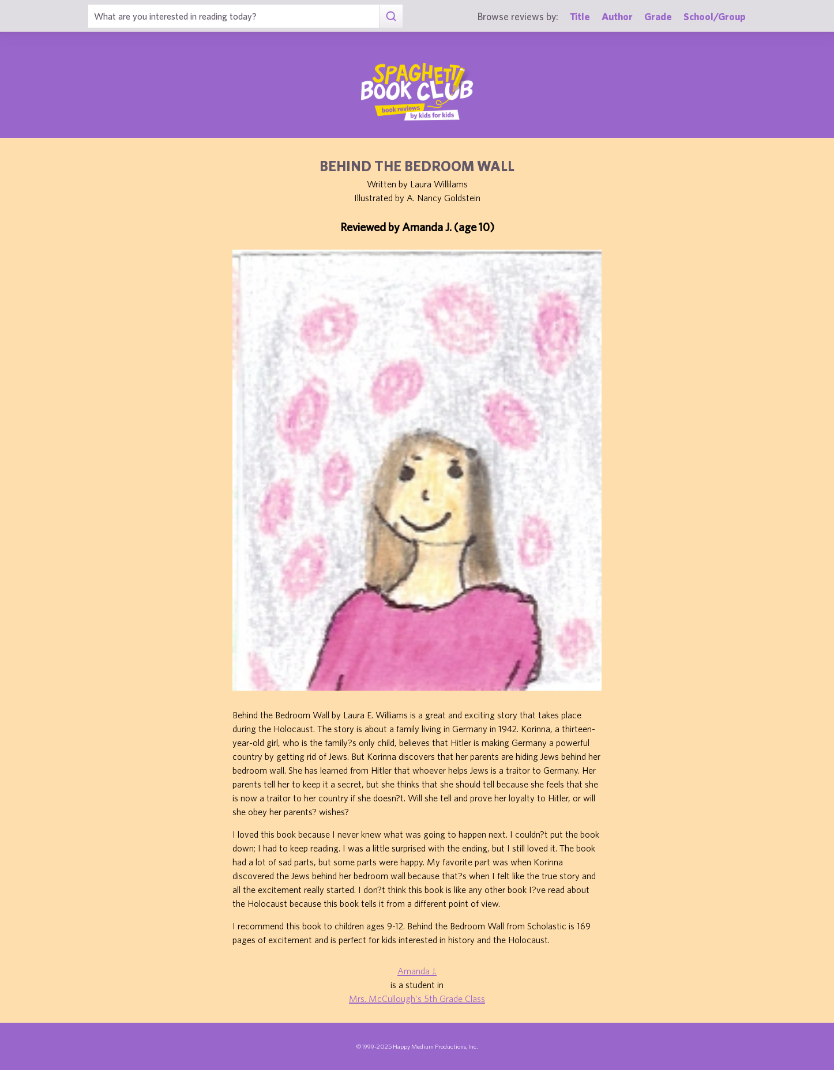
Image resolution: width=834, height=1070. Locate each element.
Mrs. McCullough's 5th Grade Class (417, 998)
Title (580, 16)
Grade (658, 16)
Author (617, 16)
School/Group (714, 16)
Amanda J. (417, 971)
